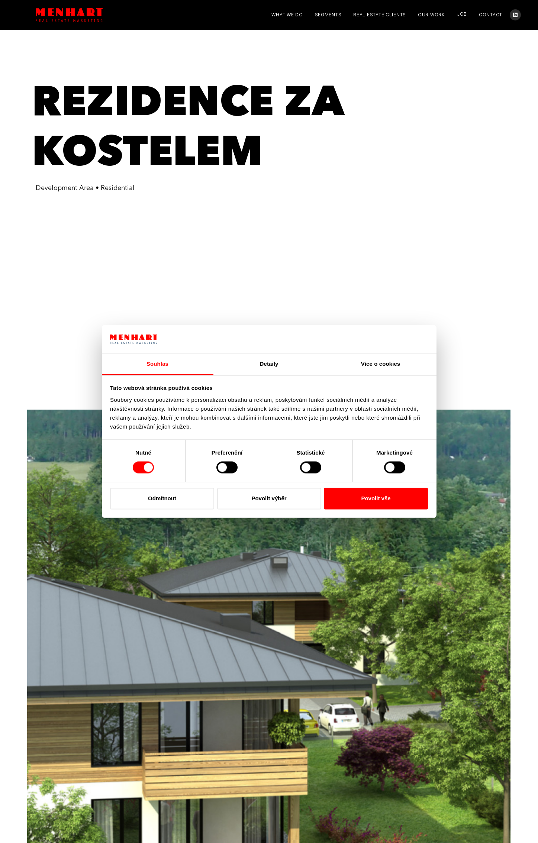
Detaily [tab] (269, 364)
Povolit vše (375, 498)
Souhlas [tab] (157, 364)
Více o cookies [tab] (380, 364)
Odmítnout (162, 498)
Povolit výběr (268, 498)
